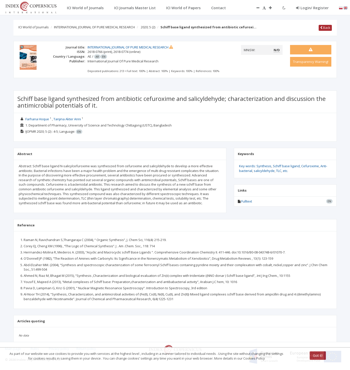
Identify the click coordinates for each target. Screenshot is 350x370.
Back (325, 27)
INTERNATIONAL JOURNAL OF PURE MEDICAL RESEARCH (94, 27)
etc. (285, 170)
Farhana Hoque (37, 119)
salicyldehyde (264, 170)
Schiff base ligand (286, 166)
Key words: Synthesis (255, 166)
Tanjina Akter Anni (67, 119)
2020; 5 (148, 27)
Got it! (318, 355)
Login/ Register (312, 7)
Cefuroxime (310, 166)
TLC (278, 170)
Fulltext (246, 201)
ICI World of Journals (33, 27)
